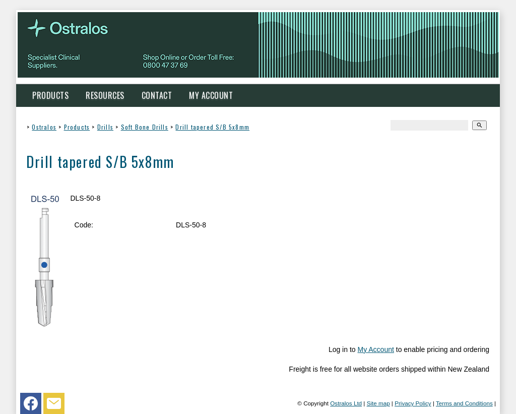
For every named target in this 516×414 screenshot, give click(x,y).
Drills (105, 127)
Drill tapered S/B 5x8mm (212, 127)
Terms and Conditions (464, 403)
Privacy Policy (413, 403)
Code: (84, 225)
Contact (157, 95)
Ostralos (44, 127)
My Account (211, 95)
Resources (105, 95)
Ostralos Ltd (346, 403)
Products (50, 95)
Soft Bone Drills (144, 127)
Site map (378, 403)
